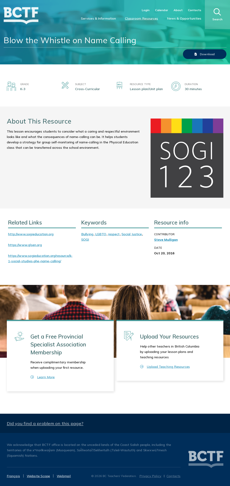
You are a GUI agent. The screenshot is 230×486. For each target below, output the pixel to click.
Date (158, 247)
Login (146, 10)
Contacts (194, 10)
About (178, 10)
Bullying (87, 234)
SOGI (85, 239)
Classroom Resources (141, 18)
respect (113, 234)
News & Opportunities (184, 18)
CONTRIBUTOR (164, 234)
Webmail (64, 476)
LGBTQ (100, 234)
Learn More (43, 377)
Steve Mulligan (166, 240)
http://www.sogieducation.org (31, 234)
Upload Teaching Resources (165, 367)
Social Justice (131, 234)
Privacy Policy (150, 476)
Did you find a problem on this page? (45, 423)
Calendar (161, 10)
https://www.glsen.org (25, 245)
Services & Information (98, 18)
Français (13, 476)
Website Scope (38, 476)
